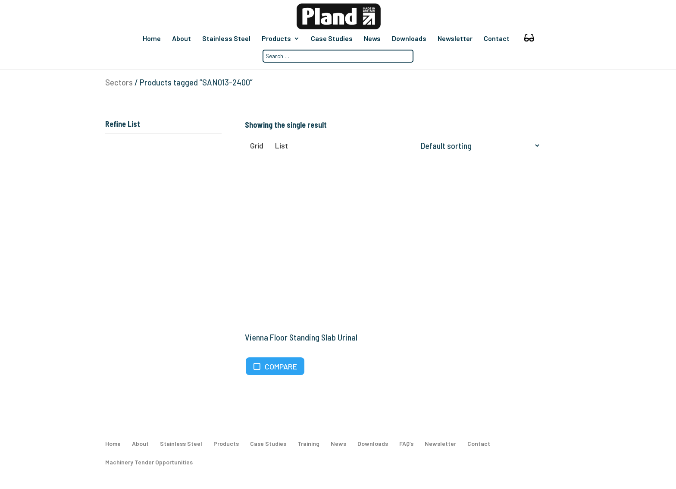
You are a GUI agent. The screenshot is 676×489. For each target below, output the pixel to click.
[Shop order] (478, 146)
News (371, 38)
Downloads (408, 38)
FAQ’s (406, 446)
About (181, 38)
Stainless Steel (226, 38)
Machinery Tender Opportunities (149, 465)
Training (308, 446)
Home (151, 38)
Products (276, 38)
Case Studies (331, 38)
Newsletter (454, 38)
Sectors (119, 82)
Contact (496, 38)
